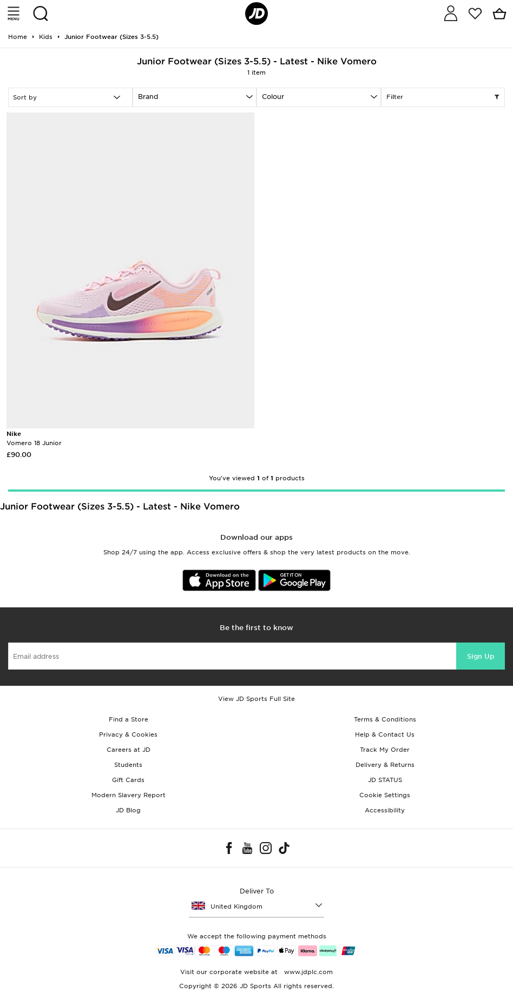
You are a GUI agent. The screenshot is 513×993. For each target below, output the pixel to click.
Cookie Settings (384, 795)
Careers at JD (128, 749)
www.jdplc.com (307, 972)
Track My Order (385, 749)
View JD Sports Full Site (256, 699)
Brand (148, 96)
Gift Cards (128, 780)
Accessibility (385, 810)
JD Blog (128, 810)
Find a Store (128, 719)
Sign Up (480, 656)
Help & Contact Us (385, 734)
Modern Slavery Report (128, 795)
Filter (443, 97)
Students (128, 765)
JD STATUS (385, 780)
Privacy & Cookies (128, 734)
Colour (273, 96)
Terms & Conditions (385, 719)
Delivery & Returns (385, 765)
